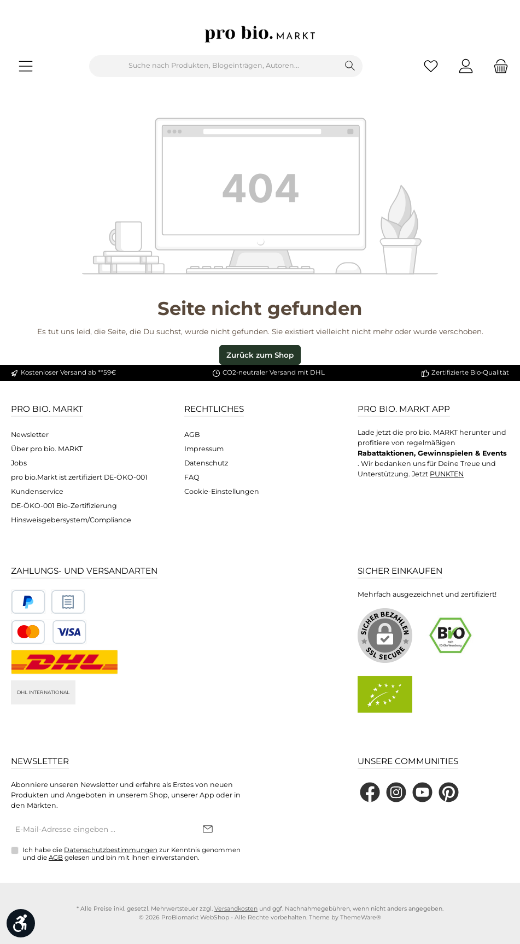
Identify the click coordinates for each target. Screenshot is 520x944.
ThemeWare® (360, 917)
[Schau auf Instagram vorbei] (396, 792)
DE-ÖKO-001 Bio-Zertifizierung (64, 506)
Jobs (19, 463)
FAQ (192, 477)
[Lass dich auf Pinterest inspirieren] (448, 792)
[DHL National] (64, 662)
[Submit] (208, 830)
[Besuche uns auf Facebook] (370, 792)
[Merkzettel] (431, 66)
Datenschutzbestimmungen (110, 850)
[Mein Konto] (466, 66)
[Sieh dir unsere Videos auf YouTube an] (422, 792)
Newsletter (30, 434)
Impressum (204, 449)
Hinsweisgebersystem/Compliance (71, 520)
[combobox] (213, 66)
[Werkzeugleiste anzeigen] (21, 923)
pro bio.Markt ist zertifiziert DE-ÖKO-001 (79, 477)
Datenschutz (206, 463)
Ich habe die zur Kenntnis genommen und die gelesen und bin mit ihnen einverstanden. (131, 853)
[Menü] (25, 66)
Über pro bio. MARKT (47, 449)
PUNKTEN (447, 474)
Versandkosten (236, 908)
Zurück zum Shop (260, 355)
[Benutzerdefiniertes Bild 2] (68, 602)
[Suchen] (350, 66)
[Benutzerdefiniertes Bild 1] (28, 602)
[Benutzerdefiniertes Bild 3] (48, 632)
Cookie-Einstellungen (221, 491)
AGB (192, 434)
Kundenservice (37, 491)
